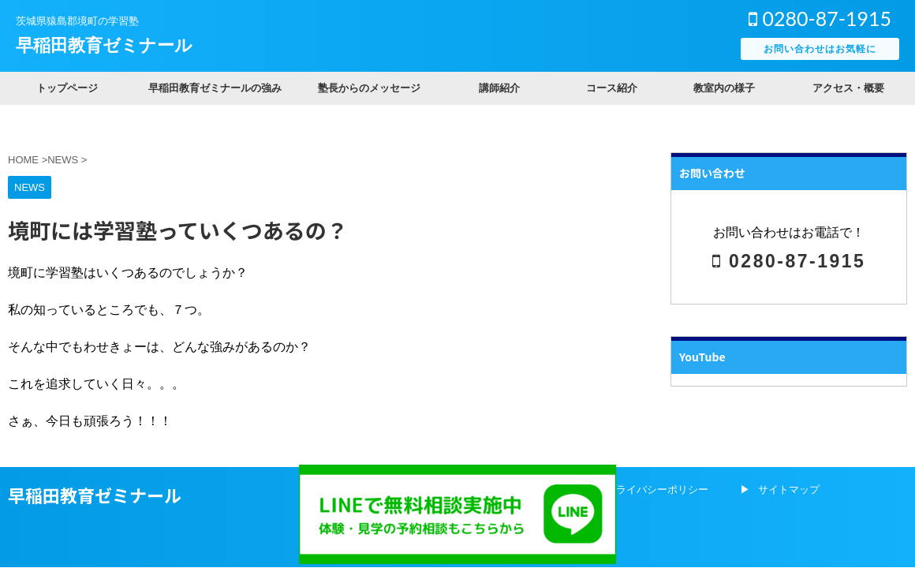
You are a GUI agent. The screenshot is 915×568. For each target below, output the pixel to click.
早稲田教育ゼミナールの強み (215, 88)
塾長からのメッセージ (369, 88)
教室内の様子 (724, 88)
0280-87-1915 (820, 18)
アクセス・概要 (848, 88)
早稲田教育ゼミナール (104, 45)
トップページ (67, 88)
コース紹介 (611, 88)
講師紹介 (499, 88)
